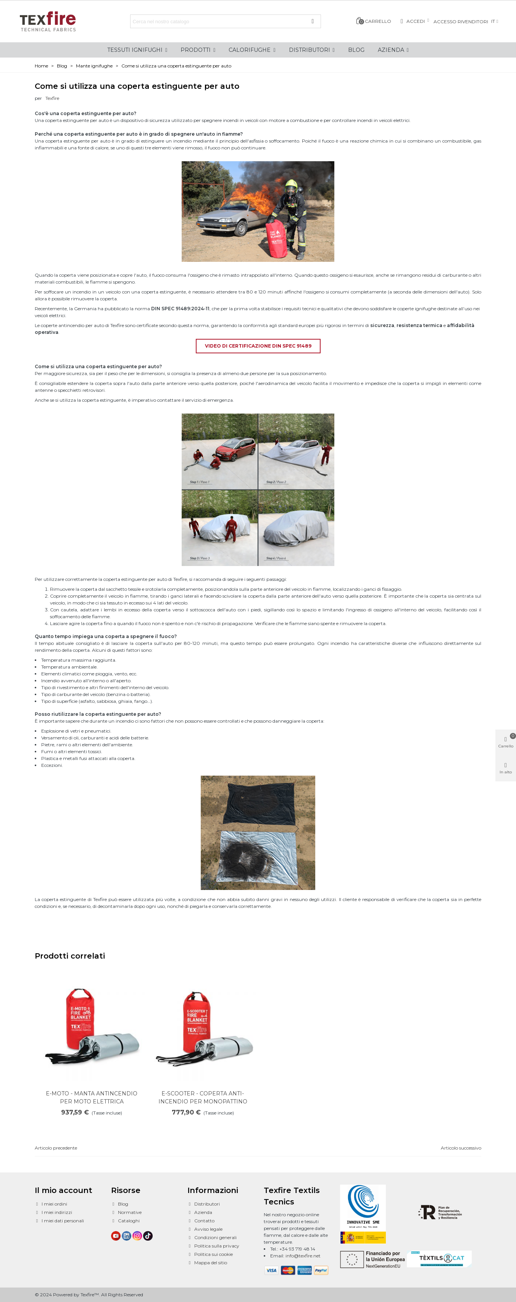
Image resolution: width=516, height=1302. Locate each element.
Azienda (199, 1212)
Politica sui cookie (210, 1254)
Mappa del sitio (207, 1262)
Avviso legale (205, 1229)
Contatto (200, 1220)
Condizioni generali (212, 1237)
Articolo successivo (461, 1148)
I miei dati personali (59, 1220)
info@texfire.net (303, 1256)
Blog (119, 1204)
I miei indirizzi (53, 1212)
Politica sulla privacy (213, 1246)
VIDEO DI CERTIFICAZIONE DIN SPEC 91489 (258, 346)
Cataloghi (125, 1220)
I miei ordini (51, 1204)
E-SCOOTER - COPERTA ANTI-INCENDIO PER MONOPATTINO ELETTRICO (202, 1101)
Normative (126, 1212)
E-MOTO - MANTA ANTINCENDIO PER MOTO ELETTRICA (91, 1097)
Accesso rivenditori (461, 21)
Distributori (203, 1204)
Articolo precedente (56, 1148)
